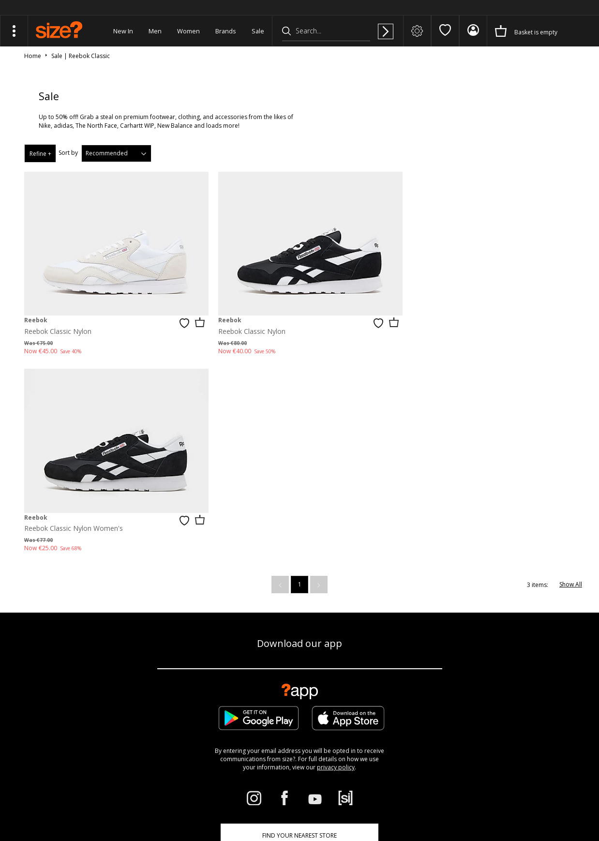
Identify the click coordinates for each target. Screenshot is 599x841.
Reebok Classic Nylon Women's (446, 325)
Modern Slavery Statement (299, 710)
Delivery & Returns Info (196, 677)
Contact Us (474, 677)
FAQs (407, 805)
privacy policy (336, 564)
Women (188, 31)
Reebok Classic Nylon (57, 325)
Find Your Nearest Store (299, 633)
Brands (225, 31)
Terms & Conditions (446, 805)
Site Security (545, 805)
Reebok (35, 314)
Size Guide (125, 677)
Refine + (40, 154)
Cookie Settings (536, 677)
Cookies (488, 805)
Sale (258, 31)
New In (123, 31)
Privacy (574, 805)
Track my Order (64, 677)
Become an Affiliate (407, 677)
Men (155, 31)
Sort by (68, 153)
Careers (514, 805)
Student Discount (331, 677)
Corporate (268, 677)
